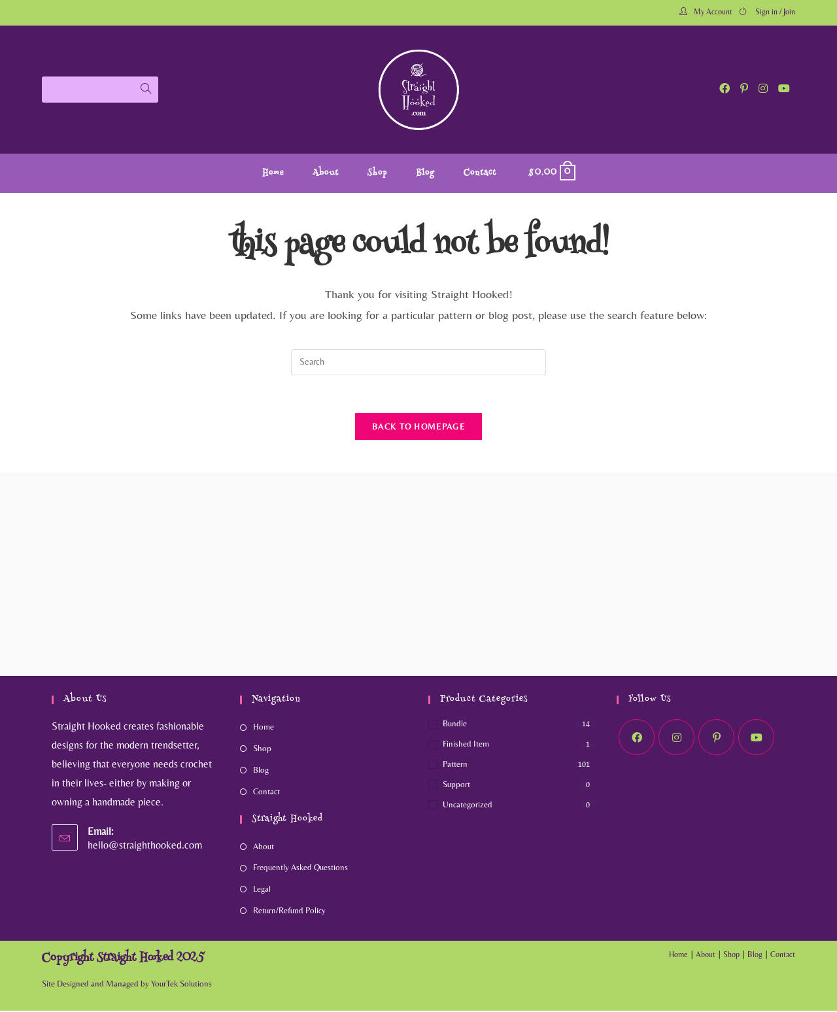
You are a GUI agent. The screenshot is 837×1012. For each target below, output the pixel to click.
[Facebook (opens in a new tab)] (724, 88)
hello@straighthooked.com (145, 846)
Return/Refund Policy (289, 912)
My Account (713, 11)
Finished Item (466, 746)
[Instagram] (676, 739)
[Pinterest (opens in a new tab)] (744, 88)
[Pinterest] (716, 739)
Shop (262, 750)
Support (456, 785)
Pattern (455, 765)
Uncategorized (467, 806)
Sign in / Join (775, 11)
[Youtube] (756, 739)
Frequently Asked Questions (300, 869)
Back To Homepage (418, 428)
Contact (266, 793)
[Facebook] (637, 739)
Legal (262, 891)
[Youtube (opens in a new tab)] (784, 88)
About (263, 847)
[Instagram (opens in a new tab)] (763, 88)
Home (263, 729)
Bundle (455, 725)
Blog (261, 771)
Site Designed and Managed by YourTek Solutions (127, 985)
